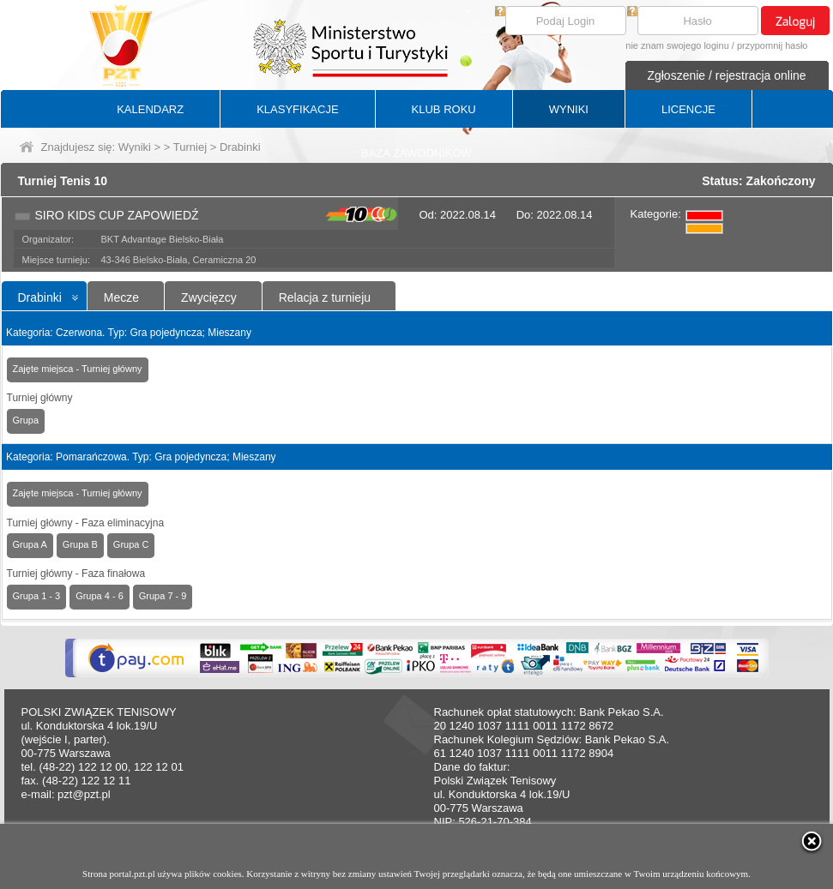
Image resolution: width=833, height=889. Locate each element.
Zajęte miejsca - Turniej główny (77, 368)
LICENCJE (688, 109)
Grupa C (131, 544)
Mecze (121, 297)
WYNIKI (569, 109)
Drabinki (40, 297)
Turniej (190, 147)
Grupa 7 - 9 (163, 596)
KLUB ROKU (444, 109)
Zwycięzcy (209, 297)
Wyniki (134, 147)
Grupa (26, 420)
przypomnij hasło (772, 45)
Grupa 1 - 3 (37, 596)
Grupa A (30, 544)
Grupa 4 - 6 (99, 596)
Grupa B (80, 544)
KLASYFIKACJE (297, 109)
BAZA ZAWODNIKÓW (416, 153)
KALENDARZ (150, 109)
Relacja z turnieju (325, 297)
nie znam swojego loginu (676, 45)
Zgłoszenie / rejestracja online (726, 75)
